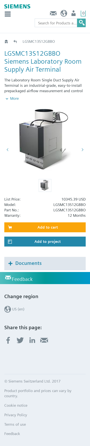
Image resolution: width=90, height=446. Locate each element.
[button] (45, 185)
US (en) (18, 309)
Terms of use (15, 424)
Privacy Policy (15, 415)
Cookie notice (15, 405)
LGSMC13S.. (15, 41)
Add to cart (47, 227)
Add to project (47, 241)
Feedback (22, 279)
